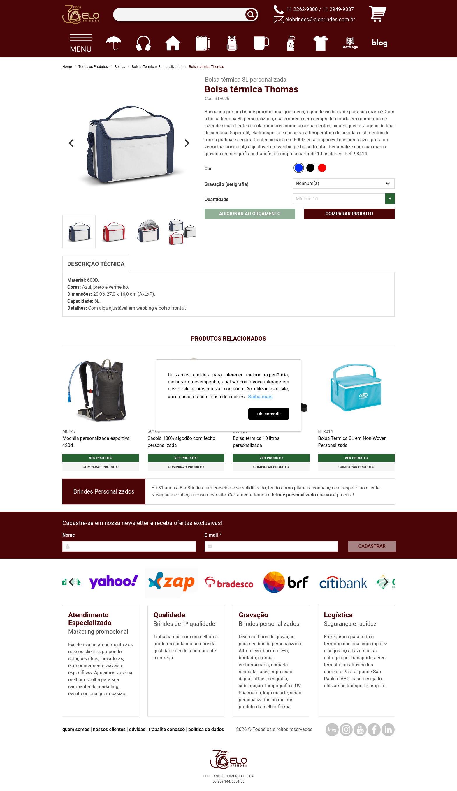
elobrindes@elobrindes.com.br (320, 19)
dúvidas (137, 729)
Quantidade (216, 199)
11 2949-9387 (338, 9)
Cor (208, 168)
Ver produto (100, 458)
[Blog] (380, 43)
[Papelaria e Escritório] (202, 43)
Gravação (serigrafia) (227, 184)
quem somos (75, 729)
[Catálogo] (350, 43)
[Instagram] (346, 729)
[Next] (186, 143)
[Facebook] (374, 729)
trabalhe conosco (167, 729)
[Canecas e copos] (261, 43)
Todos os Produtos (93, 67)
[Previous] (71, 143)
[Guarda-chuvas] (113, 43)
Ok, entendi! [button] (268, 414)
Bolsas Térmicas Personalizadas (157, 67)
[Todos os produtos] (80, 43)
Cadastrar (372, 546)
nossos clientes (109, 729)
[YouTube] (360, 729)
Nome (68, 535)
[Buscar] (253, 15)
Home (67, 67)
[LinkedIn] (388, 729)
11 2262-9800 (302, 9)
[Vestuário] (320, 43)
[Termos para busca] (185, 15)
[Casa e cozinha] (172, 43)
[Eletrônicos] (143, 43)
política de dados (206, 729)
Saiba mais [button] (260, 396)
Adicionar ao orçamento (249, 213)
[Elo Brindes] (80, 14)
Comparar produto (349, 213)
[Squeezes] (291, 43)
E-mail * (213, 535)
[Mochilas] (232, 43)
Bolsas (120, 67)
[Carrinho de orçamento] (377, 14)
